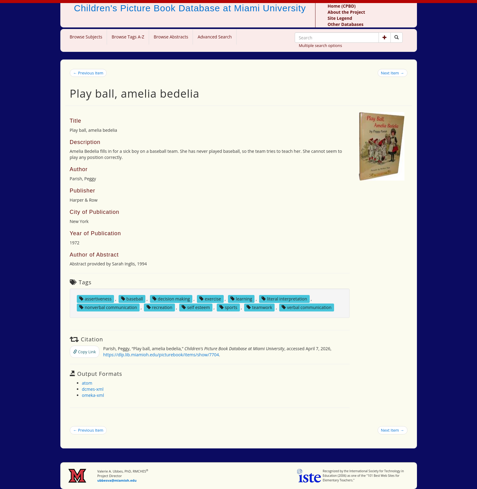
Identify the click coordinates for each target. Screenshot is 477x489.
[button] (385, 37)
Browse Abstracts (171, 37)
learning (241, 299)
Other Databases (346, 24)
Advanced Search (215, 37)
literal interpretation (284, 299)
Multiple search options (320, 45)
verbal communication (307, 307)
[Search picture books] (396, 37)
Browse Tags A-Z (128, 37)
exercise (210, 299)
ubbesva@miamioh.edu (117, 480)
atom (87, 383)
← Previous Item (88, 73)
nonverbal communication (108, 307)
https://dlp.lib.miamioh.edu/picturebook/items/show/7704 (161, 355)
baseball (132, 299)
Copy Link (84, 351)
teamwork (259, 307)
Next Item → (392, 73)
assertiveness (95, 299)
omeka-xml (93, 395)
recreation (160, 307)
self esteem (196, 307)
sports (228, 307)
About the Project (346, 12)
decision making (171, 299)
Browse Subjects (86, 37)
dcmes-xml (93, 389)
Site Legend (340, 18)
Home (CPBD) (342, 6)
